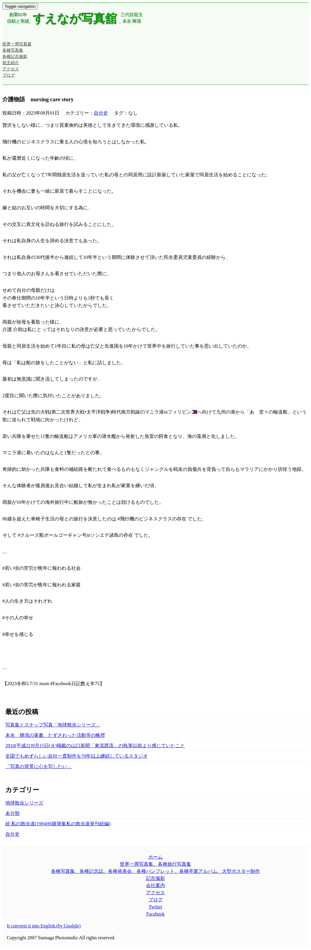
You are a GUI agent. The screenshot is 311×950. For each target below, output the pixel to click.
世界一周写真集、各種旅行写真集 (155, 864)
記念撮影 (155, 878)
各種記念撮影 (14, 56)
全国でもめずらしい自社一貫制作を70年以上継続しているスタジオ (76, 756)
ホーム (155, 856)
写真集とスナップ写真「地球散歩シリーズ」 (52, 724)
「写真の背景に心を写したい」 (38, 766)
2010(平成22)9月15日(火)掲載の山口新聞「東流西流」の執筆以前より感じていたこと (95, 745)
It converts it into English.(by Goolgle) (44, 925)
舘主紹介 (10, 63)
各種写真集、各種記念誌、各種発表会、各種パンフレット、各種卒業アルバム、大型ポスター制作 (155, 871)
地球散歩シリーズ (24, 802)
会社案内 (155, 885)
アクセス (10, 69)
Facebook (155, 913)
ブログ (8, 75)
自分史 (101, 112)
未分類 (12, 813)
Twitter (155, 906)
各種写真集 (12, 50)
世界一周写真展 (16, 44)
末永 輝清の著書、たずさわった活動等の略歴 (55, 735)
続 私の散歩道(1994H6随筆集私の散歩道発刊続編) (57, 823)
